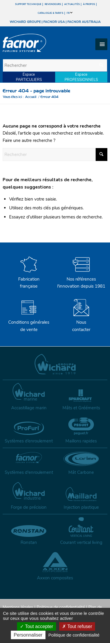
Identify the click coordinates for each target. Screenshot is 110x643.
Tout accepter (36, 626)
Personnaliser (28, 634)
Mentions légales (18, 607)
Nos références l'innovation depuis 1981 (81, 279)
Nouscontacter (81, 322)
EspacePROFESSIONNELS (81, 77)
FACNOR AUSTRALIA (84, 22)
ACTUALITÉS (72, 4)
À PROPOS (89, 4)
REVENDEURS (53, 4)
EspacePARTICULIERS (29, 77)
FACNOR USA (54, 22)
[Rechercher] (55, 65)
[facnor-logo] (39, 43)
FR (69, 13)
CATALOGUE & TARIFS (50, 13)
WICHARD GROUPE (25, 22)
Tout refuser (77, 626)
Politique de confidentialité (61, 607)
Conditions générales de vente (28, 322)
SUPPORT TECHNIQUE (28, 4)
